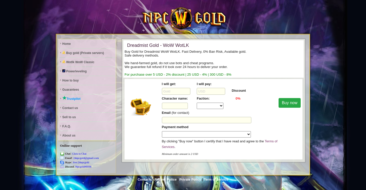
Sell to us (69, 117)
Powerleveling (74, 71)
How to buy (70, 80)
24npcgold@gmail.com (86, 158)
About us (68, 135)
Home (66, 44)
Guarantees (70, 89)
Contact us (70, 108)
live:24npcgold (80, 162)
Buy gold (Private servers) (83, 53)
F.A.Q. (66, 126)
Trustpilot (71, 98)
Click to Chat (79, 153)
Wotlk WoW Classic (78, 62)
